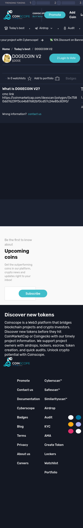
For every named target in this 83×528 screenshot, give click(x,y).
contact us (35, 114)
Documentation (28, 399)
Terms (21, 435)
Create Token (54, 445)
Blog (20, 426)
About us (23, 454)
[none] (44, 29)
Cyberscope (26, 408)
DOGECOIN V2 (43, 49)
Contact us (25, 390)
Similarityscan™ (55, 399)
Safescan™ (52, 390)
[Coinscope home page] (16, 15)
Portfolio (50, 472)
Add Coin (72, 15)
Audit (48, 417)
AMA (47, 435)
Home (6, 49)
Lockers (50, 454)
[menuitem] (14, 29)
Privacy (22, 445)
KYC (47, 426)
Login (82, 15)
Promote (55, 15)
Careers (23, 463)
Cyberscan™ (53, 380)
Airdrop (49, 408)
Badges (71, 78)
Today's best (22, 49)
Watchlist (51, 463)
